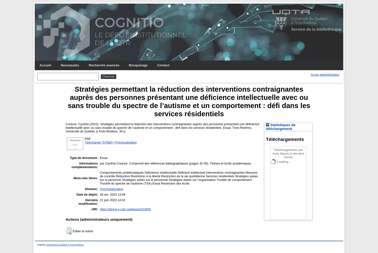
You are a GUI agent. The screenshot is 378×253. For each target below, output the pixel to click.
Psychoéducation (111, 189)
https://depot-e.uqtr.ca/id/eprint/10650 (125, 209)
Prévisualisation (126, 142)
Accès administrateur (325, 74)
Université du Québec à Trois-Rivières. (65, 245)
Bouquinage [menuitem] (138, 65)
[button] (69, 230)
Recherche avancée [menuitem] (104, 65)
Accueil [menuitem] (45, 65)
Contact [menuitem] (163, 65)
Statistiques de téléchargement (281, 127)
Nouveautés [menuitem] (70, 65)
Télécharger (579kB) (99, 142)
